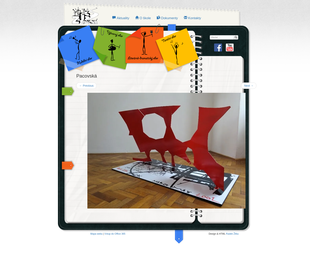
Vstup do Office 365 (115, 233)
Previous (86, 85)
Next (248, 85)
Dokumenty (169, 18)
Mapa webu (96, 233)
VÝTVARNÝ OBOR (111, 47)
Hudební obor (82, 47)
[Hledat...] (235, 37)
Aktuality (123, 18)
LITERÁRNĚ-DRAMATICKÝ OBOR (143, 47)
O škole (145, 18)
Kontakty (194, 18)
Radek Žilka (232, 233)
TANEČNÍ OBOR (175, 47)
